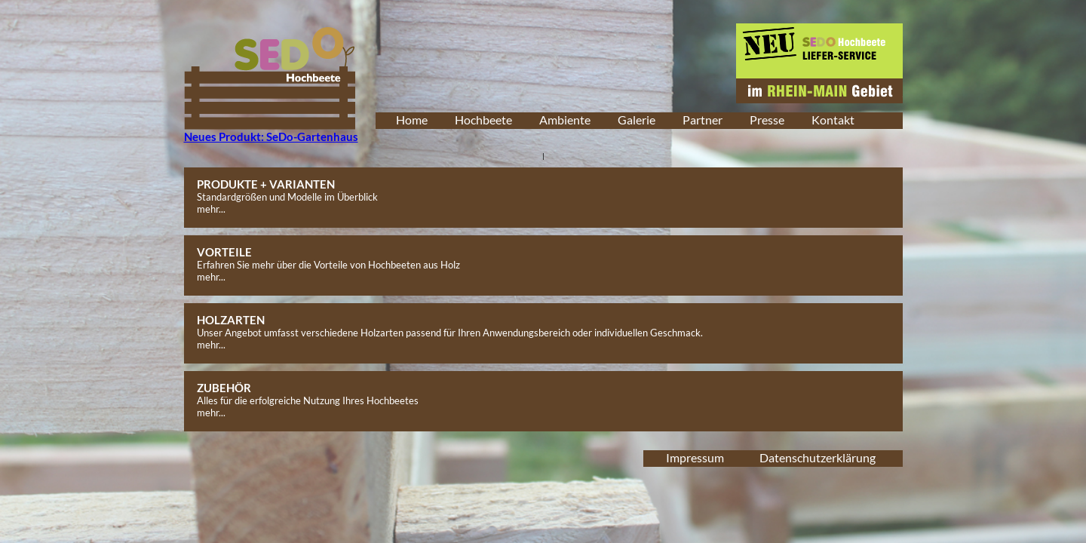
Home (412, 119)
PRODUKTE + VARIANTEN (266, 184)
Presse (767, 119)
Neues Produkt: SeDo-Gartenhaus (271, 136)
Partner (702, 119)
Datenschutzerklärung (817, 457)
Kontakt (832, 119)
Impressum (695, 457)
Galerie (636, 119)
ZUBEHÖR (224, 387)
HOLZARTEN (231, 320)
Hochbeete (483, 119)
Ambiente (565, 119)
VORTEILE (224, 252)
